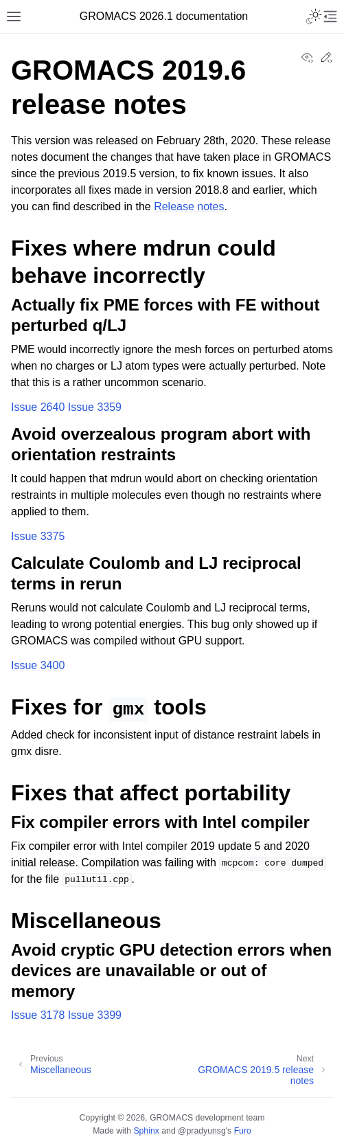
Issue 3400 (38, 665)
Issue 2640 (38, 407)
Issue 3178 (38, 1015)
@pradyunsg (202, 1131)
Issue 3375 (38, 536)
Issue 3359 (95, 407)
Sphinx (146, 1131)
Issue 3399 (95, 1015)
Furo (242, 1131)
